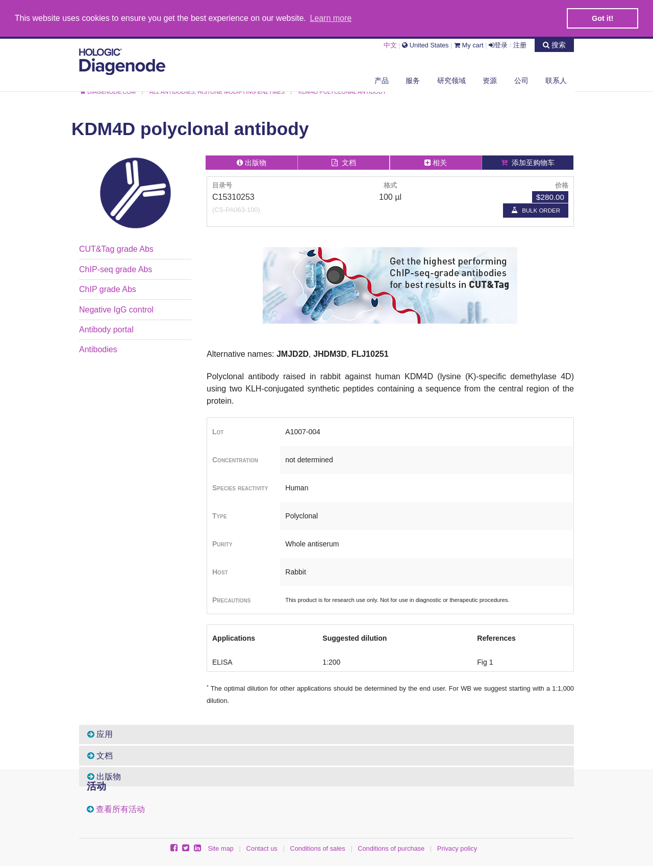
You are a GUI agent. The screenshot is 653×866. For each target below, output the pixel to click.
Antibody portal (106, 329)
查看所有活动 (120, 809)
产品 (381, 80)
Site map (221, 848)
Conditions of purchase (391, 848)
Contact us (262, 848)
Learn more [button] (330, 18)
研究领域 (451, 80)
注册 (519, 44)
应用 (100, 733)
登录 (498, 44)
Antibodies (98, 349)
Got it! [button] (602, 18)
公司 (521, 80)
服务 (413, 80)
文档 (100, 755)
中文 (390, 44)
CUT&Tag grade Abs (116, 248)
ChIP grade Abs (107, 288)
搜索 (554, 44)
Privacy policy (457, 848)
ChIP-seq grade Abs (115, 269)
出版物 (104, 776)
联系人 (556, 80)
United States (425, 44)
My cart (469, 44)
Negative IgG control (116, 309)
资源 (490, 80)
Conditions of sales (317, 848)
